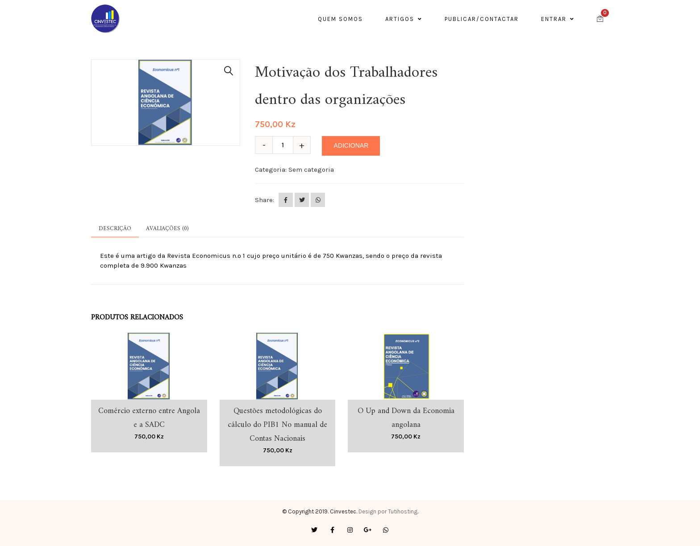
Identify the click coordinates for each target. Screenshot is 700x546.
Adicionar (350, 145)
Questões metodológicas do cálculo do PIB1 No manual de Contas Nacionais (277, 425)
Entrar (558, 19)
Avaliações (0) (167, 228)
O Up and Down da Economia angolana (406, 418)
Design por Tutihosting (387, 511)
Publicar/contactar (482, 19)
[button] (228, 71)
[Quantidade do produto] (286, 145)
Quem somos (340, 19)
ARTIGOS (403, 19)
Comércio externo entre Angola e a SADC (149, 418)
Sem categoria (311, 169)
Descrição (115, 228)
